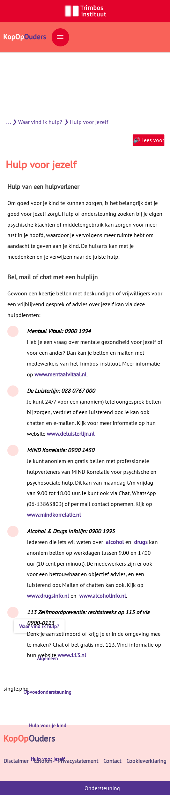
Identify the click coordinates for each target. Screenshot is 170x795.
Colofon (43, 760)
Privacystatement (78, 760)
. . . (8, 122)
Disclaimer (15, 760)
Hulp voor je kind (47, 725)
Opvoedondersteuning (47, 692)
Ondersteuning (102, 788)
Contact (112, 760)
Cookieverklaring (146, 760)
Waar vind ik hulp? (40, 122)
